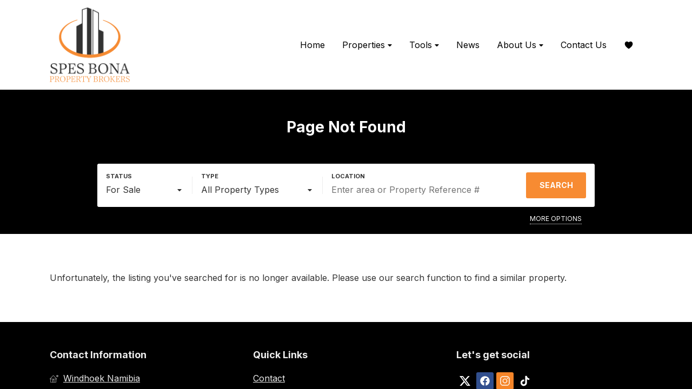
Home (312, 44)
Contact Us (584, 44)
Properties (367, 45)
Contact (269, 378)
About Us (520, 45)
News (468, 44)
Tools (424, 45)
